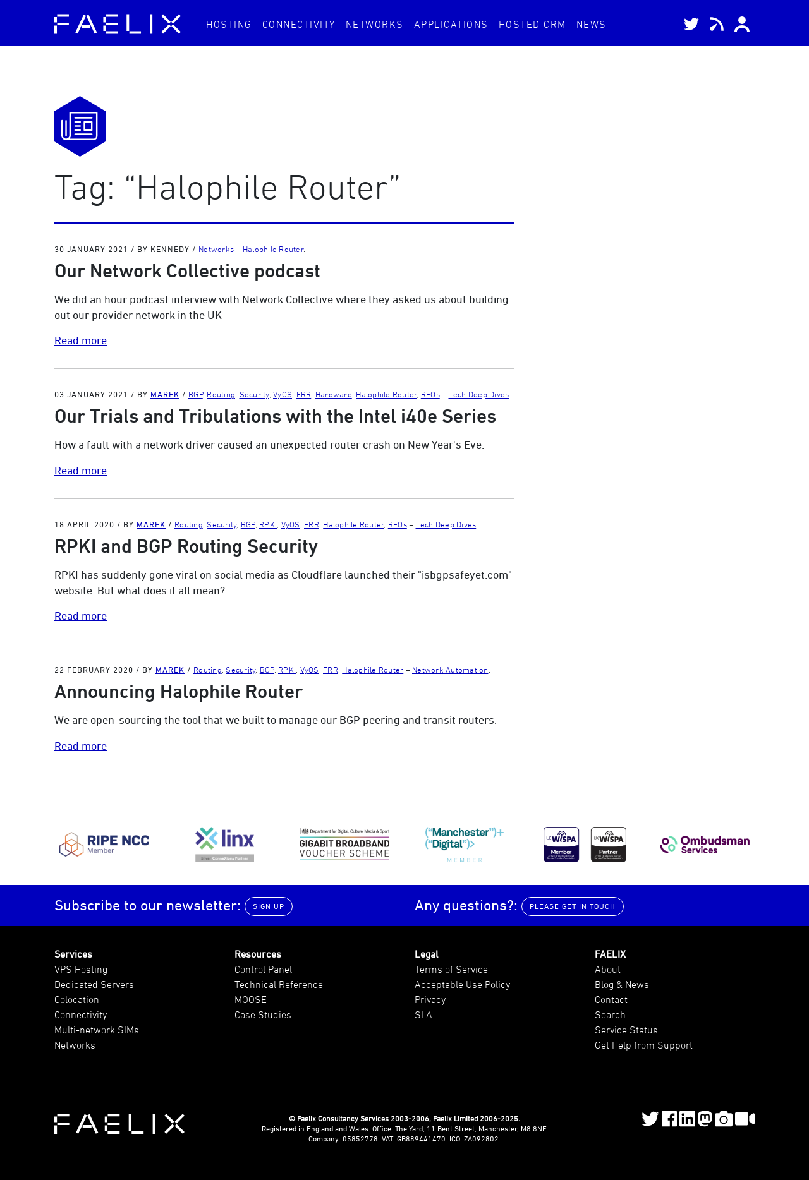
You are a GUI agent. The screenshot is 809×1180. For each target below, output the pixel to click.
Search (610, 1014)
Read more (80, 340)
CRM (532, 24)
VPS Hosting (80, 969)
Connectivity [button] (299, 24)
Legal (426, 954)
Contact (611, 999)
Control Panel (263, 969)
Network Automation (450, 670)
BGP (195, 394)
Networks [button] (375, 24)
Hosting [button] (229, 24)
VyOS (282, 394)
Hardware (333, 394)
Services (73, 954)
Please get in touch (573, 906)
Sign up (268, 906)
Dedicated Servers (94, 984)
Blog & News (622, 984)
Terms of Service (451, 969)
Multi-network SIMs (96, 1029)
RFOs (430, 394)
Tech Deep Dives (479, 394)
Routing (221, 394)
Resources (257, 954)
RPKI (268, 524)
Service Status (626, 1029)
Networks (216, 249)
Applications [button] (451, 24)
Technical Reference (278, 984)
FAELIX (610, 954)
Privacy (430, 999)
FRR (304, 394)
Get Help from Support (644, 1045)
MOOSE (250, 999)
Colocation (76, 999)
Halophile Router (273, 249)
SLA (423, 1014)
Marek (164, 394)
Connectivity (80, 1014)
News (591, 24)
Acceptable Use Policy (462, 984)
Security (254, 394)
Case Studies (262, 1014)
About (608, 969)
